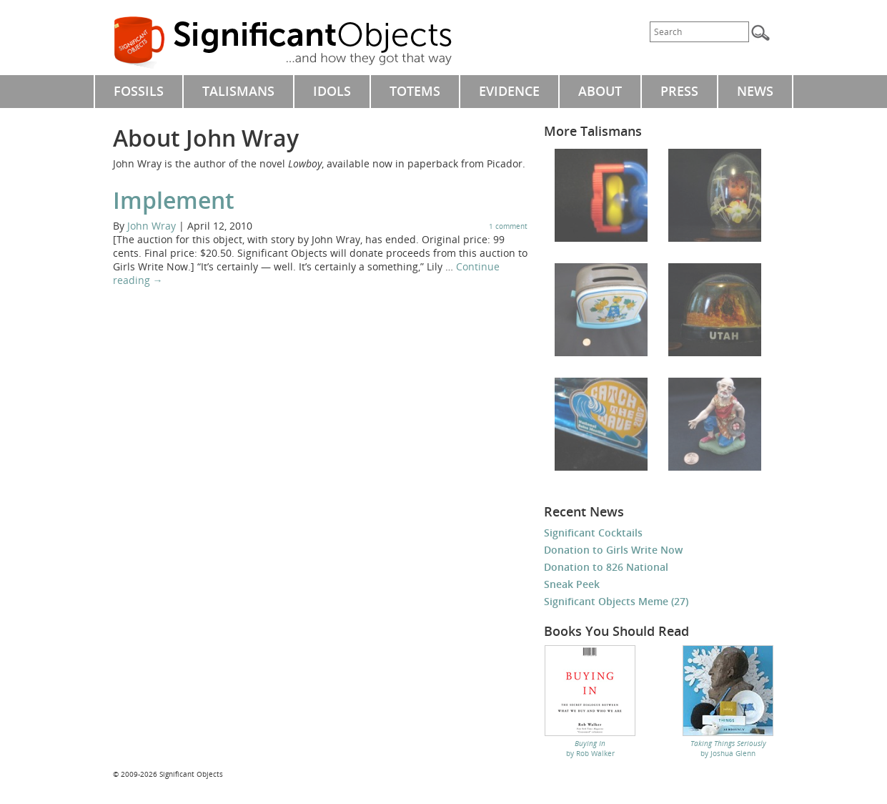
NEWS (755, 90)
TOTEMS (415, 90)
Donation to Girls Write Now (613, 550)
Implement (173, 200)
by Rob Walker (590, 748)
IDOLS (332, 90)
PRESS (679, 90)
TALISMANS (238, 90)
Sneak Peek (572, 584)
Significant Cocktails (593, 532)
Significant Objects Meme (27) (616, 601)
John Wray (151, 225)
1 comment (508, 226)
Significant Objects (299, 43)
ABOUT (600, 90)
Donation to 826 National (606, 567)
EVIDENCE (509, 90)
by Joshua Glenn (728, 748)
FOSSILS (139, 90)
